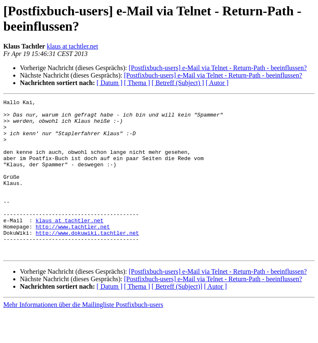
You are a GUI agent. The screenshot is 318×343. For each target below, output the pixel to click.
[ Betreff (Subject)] (177, 317)
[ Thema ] (137, 82)
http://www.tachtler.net (73, 252)
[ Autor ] (217, 82)
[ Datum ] (109, 82)
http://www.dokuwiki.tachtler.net (87, 260)
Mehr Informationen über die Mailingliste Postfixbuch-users (83, 335)
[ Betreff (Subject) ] (178, 82)
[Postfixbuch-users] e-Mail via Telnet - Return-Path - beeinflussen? (218, 67)
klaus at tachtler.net (72, 46)
